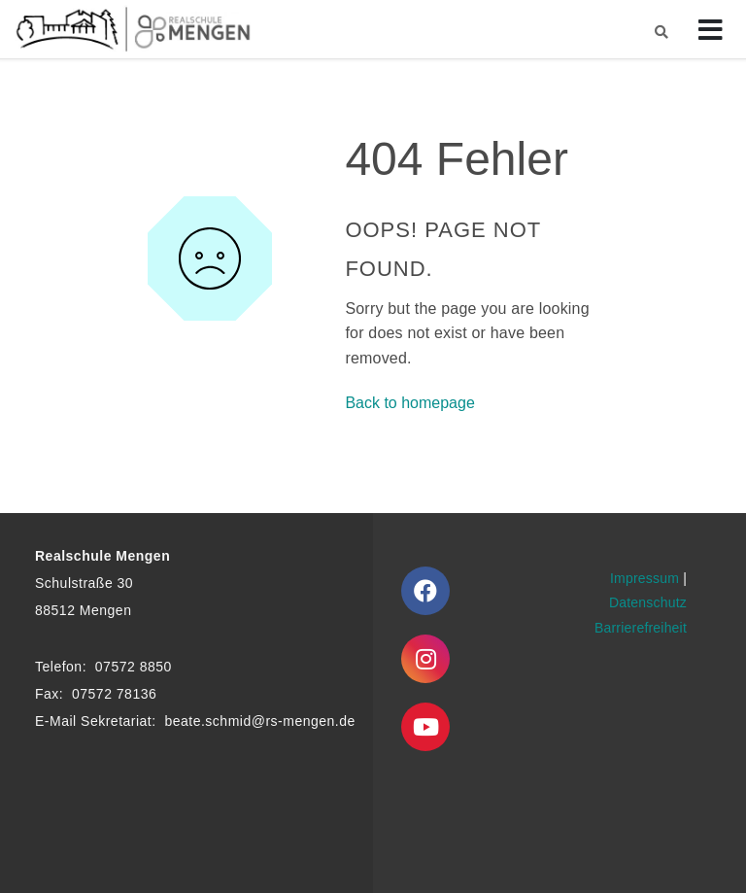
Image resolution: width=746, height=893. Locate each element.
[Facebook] (425, 591)
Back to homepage (409, 403)
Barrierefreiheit (640, 627)
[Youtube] (425, 727)
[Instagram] (425, 659)
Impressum (644, 578)
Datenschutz (648, 602)
